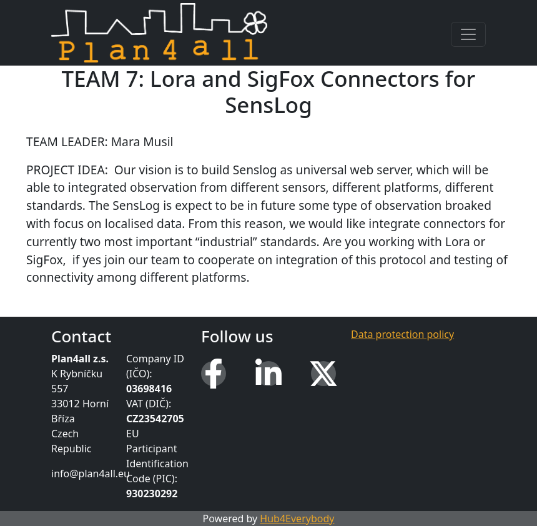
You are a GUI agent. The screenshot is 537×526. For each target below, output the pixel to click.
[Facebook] (213, 373)
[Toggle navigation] (468, 34)
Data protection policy (402, 334)
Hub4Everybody (297, 518)
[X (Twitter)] (323, 373)
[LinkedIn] (268, 373)
